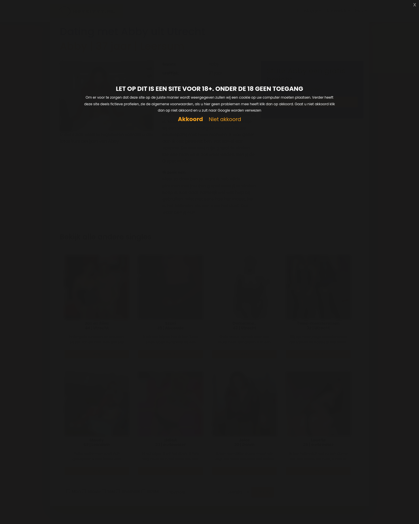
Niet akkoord (225, 119)
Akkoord (190, 119)
